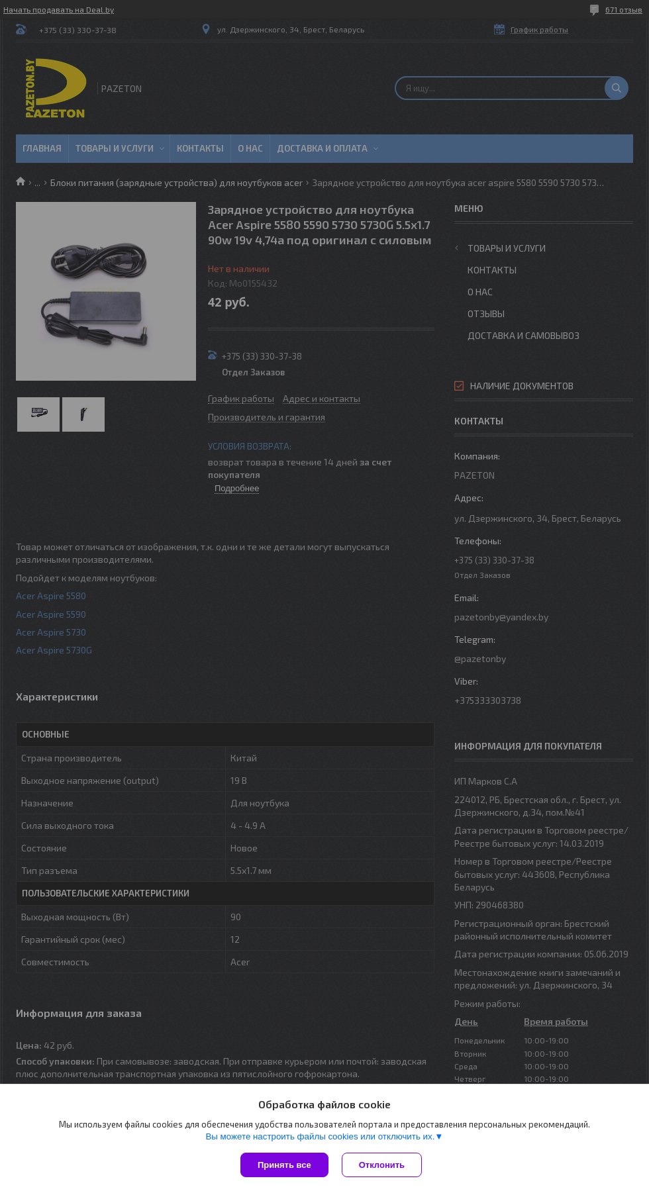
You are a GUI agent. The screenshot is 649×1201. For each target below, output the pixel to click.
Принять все (284, 1165)
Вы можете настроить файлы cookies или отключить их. (319, 1136)
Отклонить (382, 1165)
